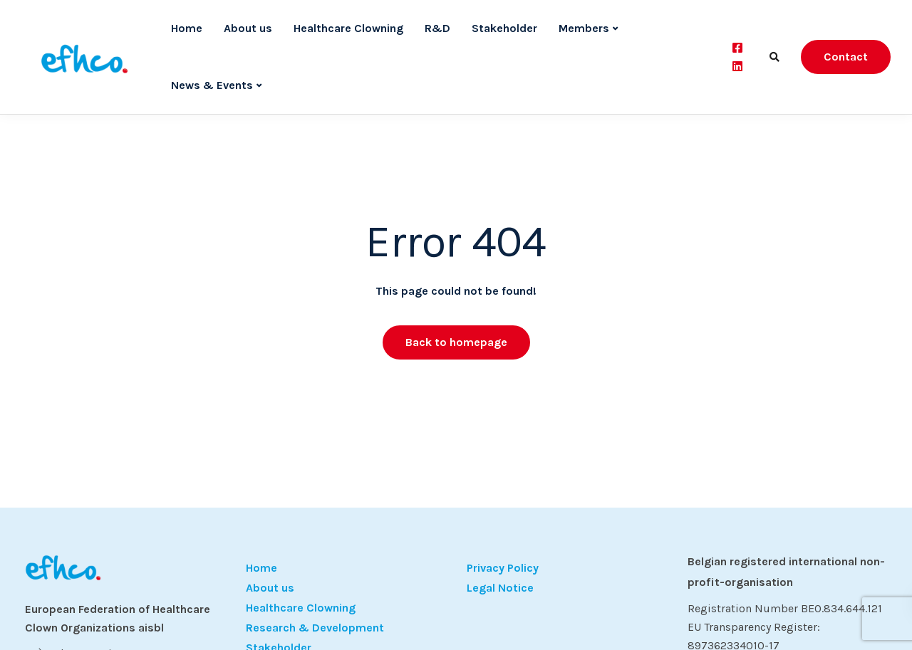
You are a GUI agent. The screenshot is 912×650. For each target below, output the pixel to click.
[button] (31, 618)
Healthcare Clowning (348, 28)
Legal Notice (500, 587)
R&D (437, 28)
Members (584, 28)
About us (248, 28)
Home (186, 28)
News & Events (212, 85)
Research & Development (315, 627)
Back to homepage (456, 342)
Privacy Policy (503, 568)
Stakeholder (504, 28)
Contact (846, 56)
